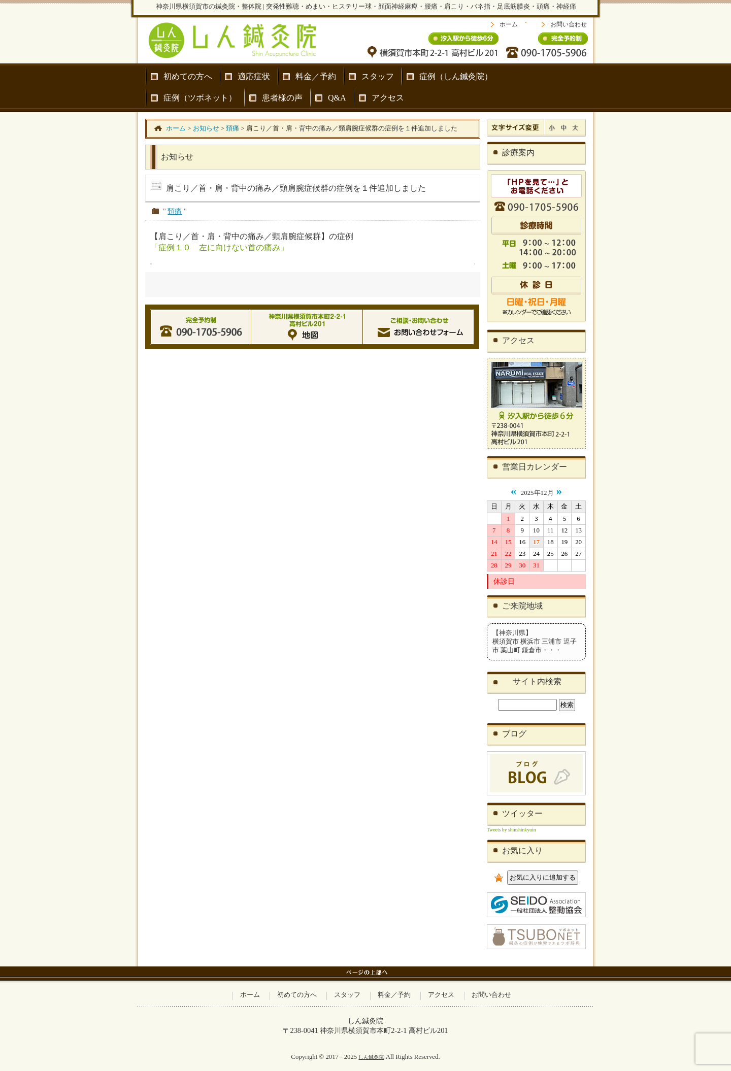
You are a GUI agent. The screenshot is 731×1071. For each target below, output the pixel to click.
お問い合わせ (568, 24)
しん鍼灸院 (371, 1057)
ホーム (509, 24)
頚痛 (175, 211)
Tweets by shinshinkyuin (511, 829)
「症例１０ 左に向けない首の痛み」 (219, 247)
